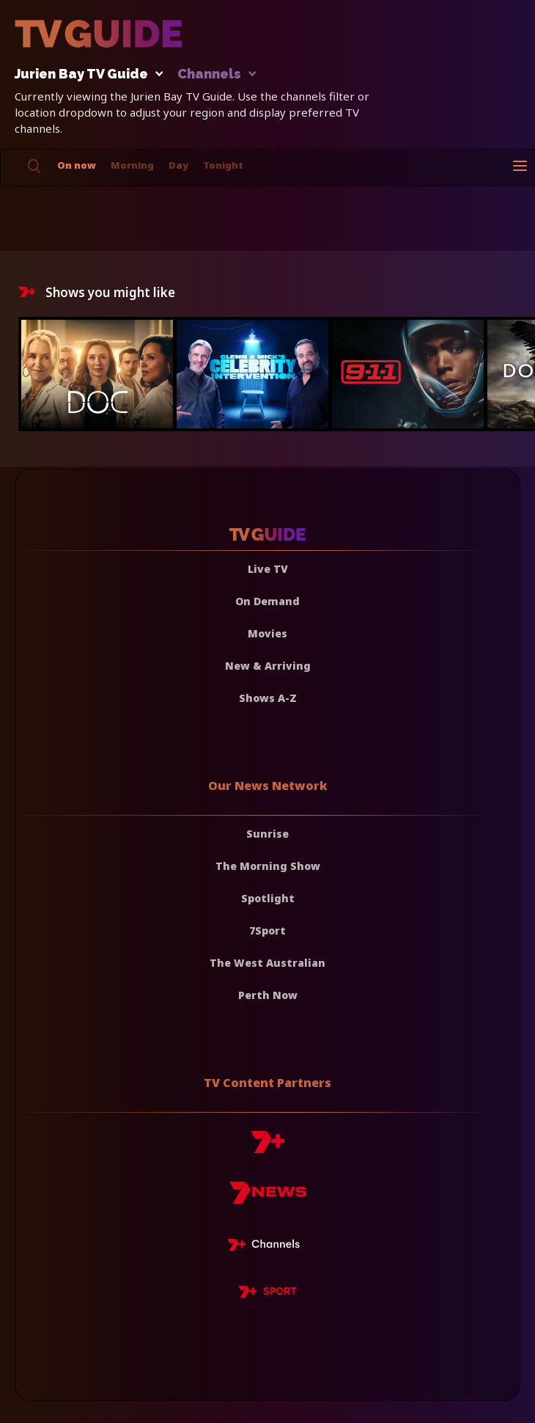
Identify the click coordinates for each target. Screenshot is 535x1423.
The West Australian (267, 963)
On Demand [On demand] (267, 601)
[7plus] (267, 1147)
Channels (215, 74)
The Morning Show (267, 866)
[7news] (267, 1198)
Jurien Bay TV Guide (85, 74)
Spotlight (268, 898)
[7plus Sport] (267, 1294)
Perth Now (268, 995)
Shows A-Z (268, 698)
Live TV (268, 569)
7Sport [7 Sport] (267, 930)
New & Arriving (268, 666)
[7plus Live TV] (267, 1247)
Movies (267, 633)
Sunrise (267, 834)
